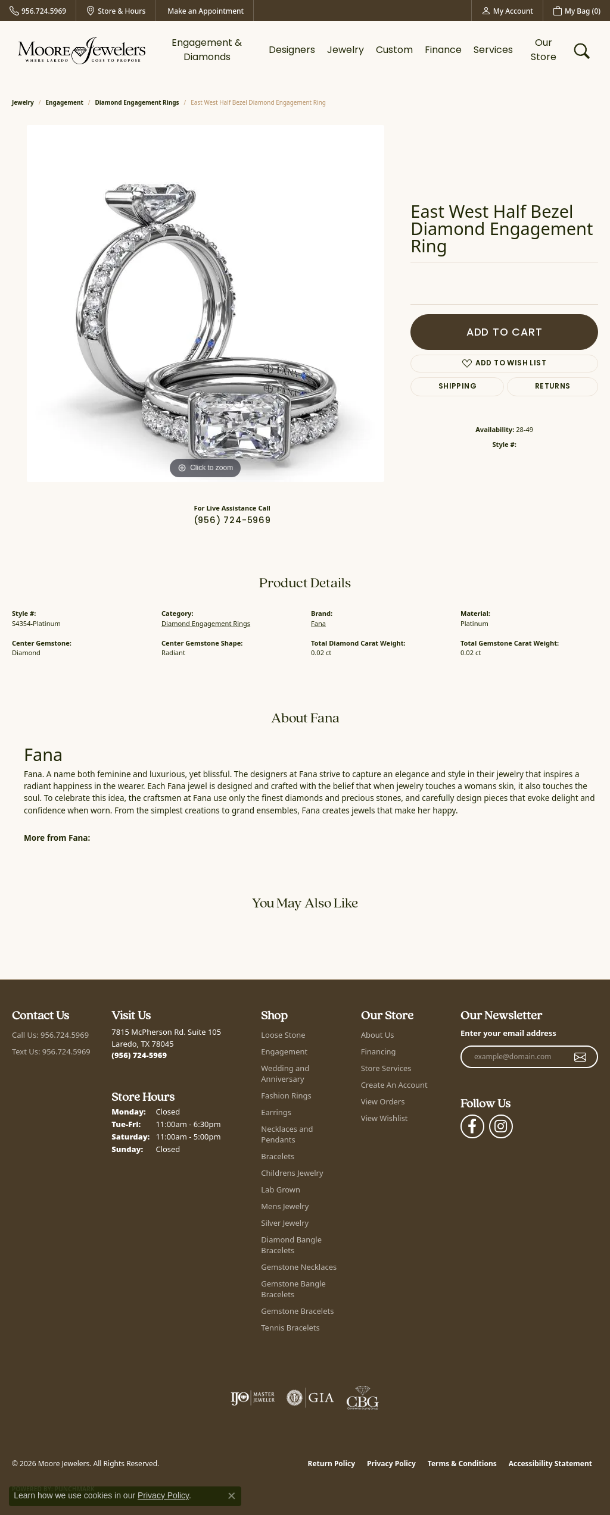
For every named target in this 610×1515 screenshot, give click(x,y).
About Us (377, 1034)
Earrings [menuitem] (276, 1112)
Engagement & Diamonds (207, 50)
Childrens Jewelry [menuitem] (292, 1172)
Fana (318, 623)
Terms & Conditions (462, 1463)
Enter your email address (508, 1033)
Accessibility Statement (550, 1463)
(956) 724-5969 (232, 521)
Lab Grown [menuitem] (280, 1189)
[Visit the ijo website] (253, 1398)
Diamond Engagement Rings (137, 102)
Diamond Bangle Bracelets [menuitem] (291, 1245)
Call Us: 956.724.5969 (50, 1034)
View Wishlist (384, 1118)
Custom (394, 50)
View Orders (383, 1101)
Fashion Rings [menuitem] (286, 1095)
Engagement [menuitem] (284, 1051)
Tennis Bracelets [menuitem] (290, 1327)
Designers (292, 50)
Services (493, 50)
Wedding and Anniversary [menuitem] (285, 1073)
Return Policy (332, 1463)
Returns (553, 386)
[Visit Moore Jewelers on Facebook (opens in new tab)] (472, 1126)
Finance (443, 50)
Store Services (386, 1068)
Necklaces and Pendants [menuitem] (287, 1134)
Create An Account (394, 1084)
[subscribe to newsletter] (580, 1057)
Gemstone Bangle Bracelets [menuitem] (293, 1289)
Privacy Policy (391, 1463)
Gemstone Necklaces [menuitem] (299, 1267)
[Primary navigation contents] (359, 50)
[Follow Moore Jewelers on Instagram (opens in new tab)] (501, 1126)
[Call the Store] (139, 1055)
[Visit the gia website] (310, 1398)
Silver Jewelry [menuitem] (285, 1222)
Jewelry (345, 50)
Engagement (64, 102)
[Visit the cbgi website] (362, 1398)
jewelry (23, 102)
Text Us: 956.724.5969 (51, 1051)
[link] (38, 10)
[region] (205, 303)
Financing (378, 1051)
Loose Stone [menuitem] (283, 1034)
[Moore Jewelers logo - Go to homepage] (81, 50)
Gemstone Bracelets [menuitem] (297, 1311)
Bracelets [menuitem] (277, 1156)
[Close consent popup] (231, 1496)
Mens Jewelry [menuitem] (285, 1206)
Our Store (543, 50)
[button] (507, 10)
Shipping (457, 386)
